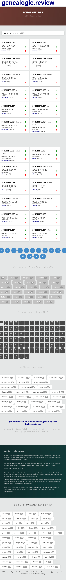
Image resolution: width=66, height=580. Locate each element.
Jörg (30, 297)
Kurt (16, 302)
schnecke (35, 557)
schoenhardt (53, 402)
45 (62, 334)
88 (42, 351)
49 (16, 340)
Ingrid (27, 302)
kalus (33, 543)
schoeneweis (23, 392)
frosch (33, 528)
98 (21, 356)
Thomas (19, 287)
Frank (45, 287)
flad (21, 528)
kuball (19, 547)
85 (31, 351)
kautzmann (47, 543)
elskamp (44, 523)
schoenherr (39, 406)
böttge (34, 518)
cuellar (6, 523)
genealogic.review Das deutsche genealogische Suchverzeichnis (33, 423)
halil (59, 533)
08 (36, 323)
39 (42, 334)
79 (6, 351)
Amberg (34, 237)
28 (52, 328)
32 (6, 334)
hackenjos (46, 533)
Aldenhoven (5, 129)
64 (11, 345)
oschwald (33, 552)
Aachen (3, 50)
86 (36, 351)
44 (57, 334)
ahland (19, 514)
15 (43, 256)
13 (30, 256)
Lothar (42, 297)
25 (36, 328)
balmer (6, 518)
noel (19, 552)
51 (26, 340)
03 (16, 323)
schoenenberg (41, 382)
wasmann (37, 567)
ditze (18, 523)
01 (6, 323)
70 (36, 345)
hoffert (32, 538)
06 (26, 323)
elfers (30, 523)
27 (47, 328)
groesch (19, 533)
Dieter (56, 278)
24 (31, 328)
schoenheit (22, 406)
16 (6, 328)
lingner (6, 552)
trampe (6, 567)
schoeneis (39, 377)
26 (42, 328)
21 (16, 328)
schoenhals (37, 402)
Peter (16, 292)
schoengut (21, 402)
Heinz (42, 282)
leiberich (47, 547)
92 (62, 351)
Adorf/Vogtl (4, 97)
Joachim (58, 287)
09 (42, 323)
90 (52, 351)
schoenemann (56, 377)
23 (26, 328)
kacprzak (20, 543)
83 (21, 351)
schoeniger (37, 411)
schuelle (49, 557)
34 (16, 334)
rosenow (21, 557)
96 (11, 356)
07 (31, 323)
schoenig (22, 411)
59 (57, 340)
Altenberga (4, 221)
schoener (45, 387)
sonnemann (22, 562)
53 (36, 340)
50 (21, 340)
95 (6, 356)
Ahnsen (34, 113)
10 (58, 250)
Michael (42, 292)
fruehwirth (48, 528)
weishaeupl (52, 567)
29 (57, 328)
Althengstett (36, 221)
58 (52, 340)
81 (11, 351)
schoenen (24, 382)
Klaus (17, 282)
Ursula (33, 287)
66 (21, 345)
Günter (14, 278)
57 (47, 340)
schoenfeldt (42, 397)
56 (42, 340)
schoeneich (23, 377)
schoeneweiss (40, 392)
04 (21, 323)
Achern (34, 81)
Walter (55, 282)
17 (11, 328)
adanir (6, 514)
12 (23, 256)
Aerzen (34, 97)
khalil (6, 547)
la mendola (33, 547)
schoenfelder (24, 397)
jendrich (6, 543)
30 (62, 328)
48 (11, 340)
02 (11, 323)
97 (16, 356)
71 (42, 345)
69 (31, 345)
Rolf (38, 302)
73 (47, 345)
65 (16, 345)
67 (26, 345)
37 (31, 334)
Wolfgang (28, 278)
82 (16, 351)
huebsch (46, 538)
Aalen (34, 66)
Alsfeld (34, 190)
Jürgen (29, 292)
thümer (37, 562)
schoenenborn (28, 387)
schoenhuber (56, 406)
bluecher (21, 518)
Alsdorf (34, 158)
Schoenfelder (14, 33)
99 (26, 356)
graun (6, 533)
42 (52, 334)
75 (57, 345)
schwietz (7, 562)
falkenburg (7, 528)
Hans (18, 297)
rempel (6, 557)
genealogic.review (28, 3)
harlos (6, 538)
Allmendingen (5, 160)
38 (36, 334)
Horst (30, 282)
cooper (47, 518)
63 (6, 345)
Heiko (49, 302)
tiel (48, 562)
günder (32, 533)
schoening (54, 411)
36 (26, 334)
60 (62, 340)
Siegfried (56, 292)
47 (6, 340)
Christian (55, 297)
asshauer (46, 514)
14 (36, 256)
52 (31, 340)
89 (47, 351)
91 (57, 351)
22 (21, 328)
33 (11, 334)
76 (62, 345)
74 (52, 345)
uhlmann (21, 567)
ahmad (32, 514)
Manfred (42, 278)
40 (47, 334)
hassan (19, 538)
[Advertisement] (32, 140)
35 (21, 334)
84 (26, 351)
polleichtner (48, 552)
